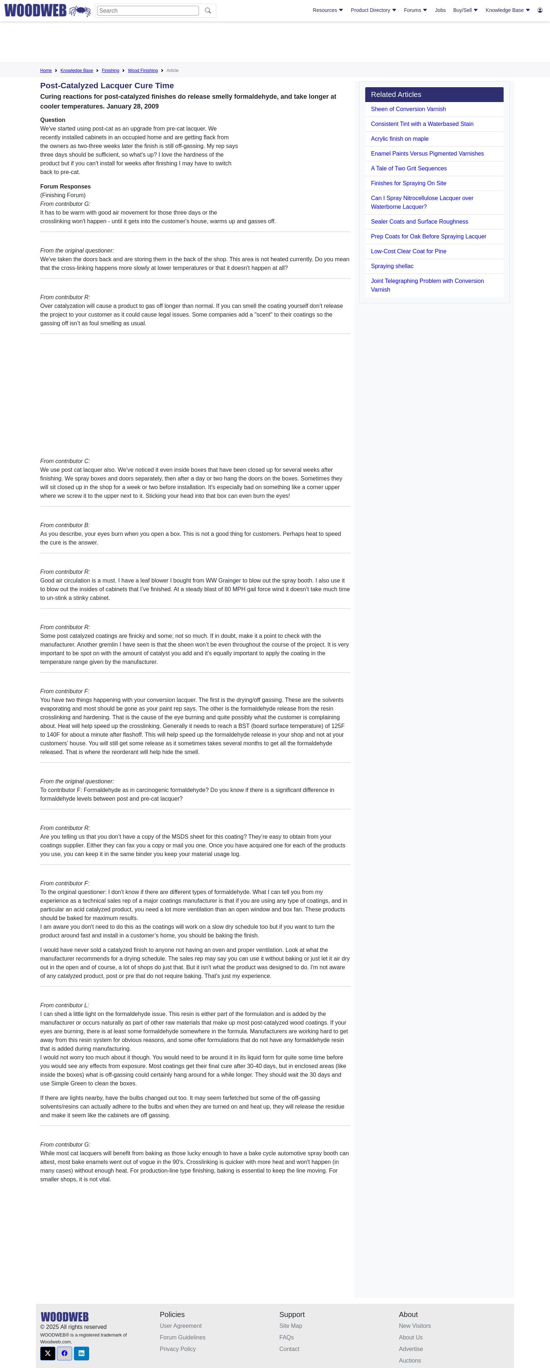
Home (46, 70)
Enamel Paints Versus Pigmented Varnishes (427, 154)
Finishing (110, 70)
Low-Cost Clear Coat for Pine (408, 251)
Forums (416, 10)
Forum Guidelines (182, 1337)
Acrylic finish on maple (400, 139)
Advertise (411, 1349)
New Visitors (415, 1326)
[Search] (148, 11)
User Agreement (181, 1326)
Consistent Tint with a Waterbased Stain (422, 124)
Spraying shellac (392, 266)
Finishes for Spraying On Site (408, 183)
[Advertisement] (275, 43)
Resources (328, 10)
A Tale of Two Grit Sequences (409, 168)
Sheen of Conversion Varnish (408, 109)
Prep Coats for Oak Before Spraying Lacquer (428, 236)
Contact (289, 1349)
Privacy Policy (178, 1349)
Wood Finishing (143, 70)
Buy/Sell (465, 10)
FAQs (286, 1337)
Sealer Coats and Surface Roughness (419, 222)
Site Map (290, 1326)
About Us (411, 1337)
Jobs (440, 10)
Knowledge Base (508, 10)
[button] (47, 1353)
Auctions (410, 1361)
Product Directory (374, 10)
